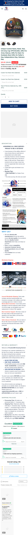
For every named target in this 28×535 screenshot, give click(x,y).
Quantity (3, 94)
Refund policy (4, 510)
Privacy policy (4, 502)
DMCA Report (14, 530)
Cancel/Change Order (7, 495)
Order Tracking (5, 485)
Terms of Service (5, 505)
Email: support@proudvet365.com (10, 475)
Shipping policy (5, 507)
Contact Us (4, 487)
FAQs (2, 490)
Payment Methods (6, 492)
